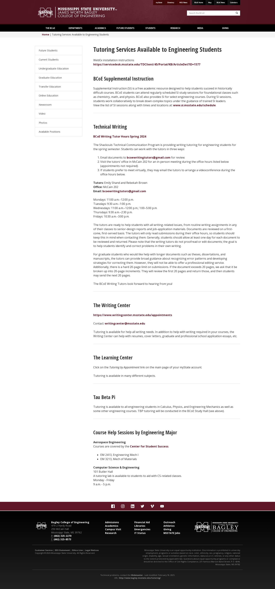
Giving (167, 529)
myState (159, 2)
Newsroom (45, 104)
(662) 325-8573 (62, 539)
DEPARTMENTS (75, 28)
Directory (170, 2)
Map (209, 2)
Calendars (233, 2)
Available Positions (49, 131)
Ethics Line (77, 550)
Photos (43, 122)
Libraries (139, 525)
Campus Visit (113, 529)
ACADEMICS (100, 28)
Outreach (169, 522)
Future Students (48, 50)
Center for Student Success (149, 446)
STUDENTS (150, 28)
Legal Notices (92, 550)
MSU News (183, 2)
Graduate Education (50, 77)
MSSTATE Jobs (171, 533)
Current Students (49, 59)
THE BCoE (50, 28)
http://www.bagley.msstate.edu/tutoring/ (140, 578)
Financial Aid (142, 522)
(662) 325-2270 (62, 535)
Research (110, 533)
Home (45, 34)
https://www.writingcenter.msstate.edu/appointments (132, 315)
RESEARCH (175, 28)
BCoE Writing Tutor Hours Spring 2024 (119, 136)
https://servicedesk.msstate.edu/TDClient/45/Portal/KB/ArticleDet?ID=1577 (146, 64)
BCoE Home (198, 2)
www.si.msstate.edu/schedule (194, 105)
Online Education (48, 95)
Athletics (169, 525)
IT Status (140, 533)
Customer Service (44, 550)
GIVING (225, 28)
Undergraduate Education (54, 68)
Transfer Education (50, 86)
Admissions (112, 522)
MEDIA (200, 28)
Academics (111, 525)
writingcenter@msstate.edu (125, 323)
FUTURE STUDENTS (125, 28)
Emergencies (142, 529)
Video (42, 113)
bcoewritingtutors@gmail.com (148, 157)
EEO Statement (62, 550)
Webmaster (137, 575)
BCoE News (221, 2)
